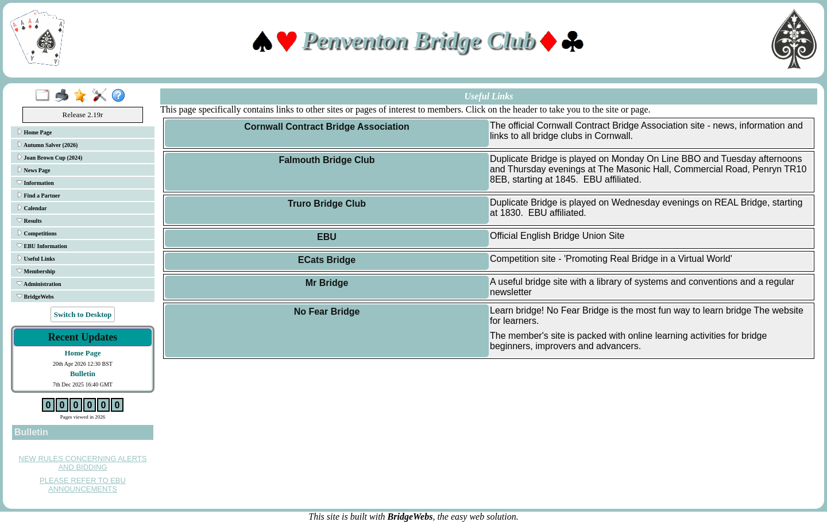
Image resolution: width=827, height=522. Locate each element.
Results (29, 220)
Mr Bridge (327, 283)
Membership (36, 271)
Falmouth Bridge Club (326, 160)
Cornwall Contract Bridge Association (326, 127)
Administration (39, 283)
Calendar (32, 207)
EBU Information (42, 245)
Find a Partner (38, 195)
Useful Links (36, 258)
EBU (327, 237)
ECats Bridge (326, 260)
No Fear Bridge (327, 311)
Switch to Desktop (82, 314)
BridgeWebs (35, 296)
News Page (33, 170)
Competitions (37, 233)
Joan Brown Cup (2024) (49, 157)
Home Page (34, 132)
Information (35, 182)
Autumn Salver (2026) (47, 144)
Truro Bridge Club (327, 203)
